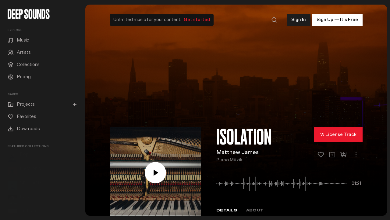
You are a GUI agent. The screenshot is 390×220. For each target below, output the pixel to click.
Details (226, 209)
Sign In (298, 18)
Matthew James (237, 151)
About (255, 209)
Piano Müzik (229, 158)
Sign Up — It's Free (337, 18)
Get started (197, 18)
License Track (338, 132)
